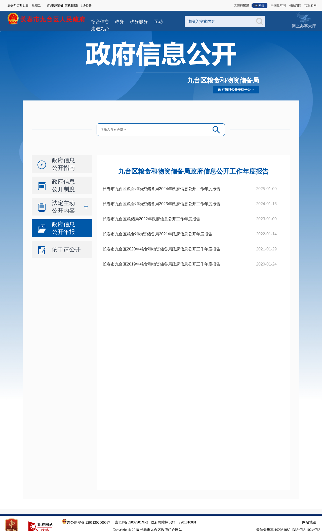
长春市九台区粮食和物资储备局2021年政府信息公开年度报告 (157, 234)
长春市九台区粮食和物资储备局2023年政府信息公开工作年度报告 (161, 204)
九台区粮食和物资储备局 (223, 80)
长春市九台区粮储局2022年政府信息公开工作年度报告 (151, 219)
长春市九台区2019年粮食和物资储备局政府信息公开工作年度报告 (161, 264)
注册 (256, 5)
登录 (246, 5)
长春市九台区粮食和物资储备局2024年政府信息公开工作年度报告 (161, 189)
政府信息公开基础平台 (234, 89)
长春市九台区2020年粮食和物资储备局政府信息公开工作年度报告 (161, 249)
